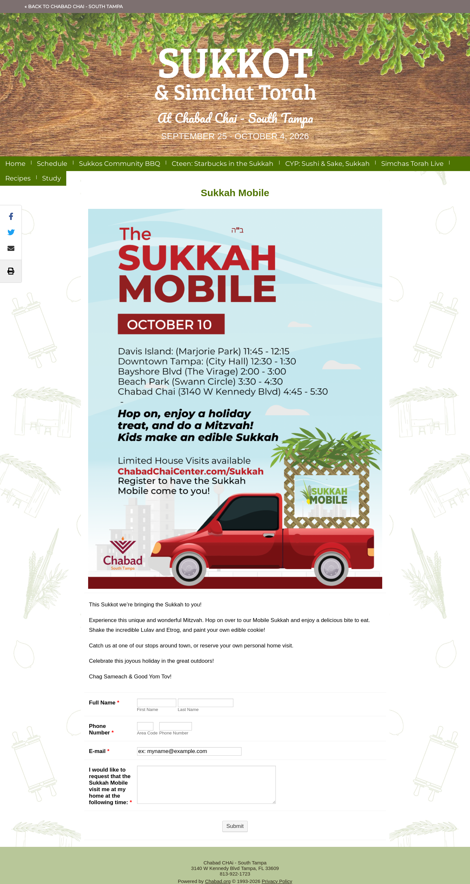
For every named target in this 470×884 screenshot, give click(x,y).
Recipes (18, 178)
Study (51, 178)
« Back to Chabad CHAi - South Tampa (73, 6)
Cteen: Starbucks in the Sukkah (223, 163)
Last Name (188, 709)
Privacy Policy (277, 881)
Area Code (147, 733)
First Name (147, 709)
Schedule (52, 163)
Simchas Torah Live (412, 163)
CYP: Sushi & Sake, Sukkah (327, 163)
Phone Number (101, 729)
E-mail (99, 751)
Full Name (104, 703)
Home (15, 163)
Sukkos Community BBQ (119, 163)
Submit (235, 826)
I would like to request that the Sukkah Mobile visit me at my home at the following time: (110, 786)
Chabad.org (217, 881)
